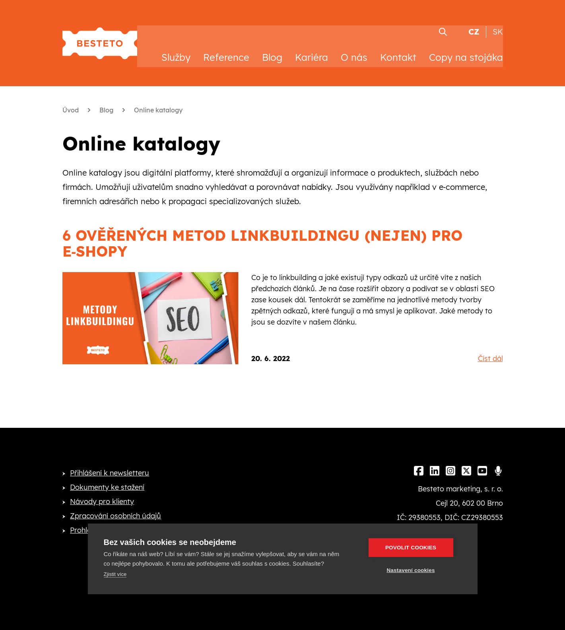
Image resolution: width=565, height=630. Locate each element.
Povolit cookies (413, 548)
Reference (226, 51)
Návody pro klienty (102, 495)
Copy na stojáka (466, 51)
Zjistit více (115, 574)
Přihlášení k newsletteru (109, 466)
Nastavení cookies (414, 570)
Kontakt (398, 51)
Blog (272, 51)
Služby (175, 51)
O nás (354, 51)
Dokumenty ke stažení (107, 480)
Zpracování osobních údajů (115, 509)
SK (498, 25)
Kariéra (311, 51)
